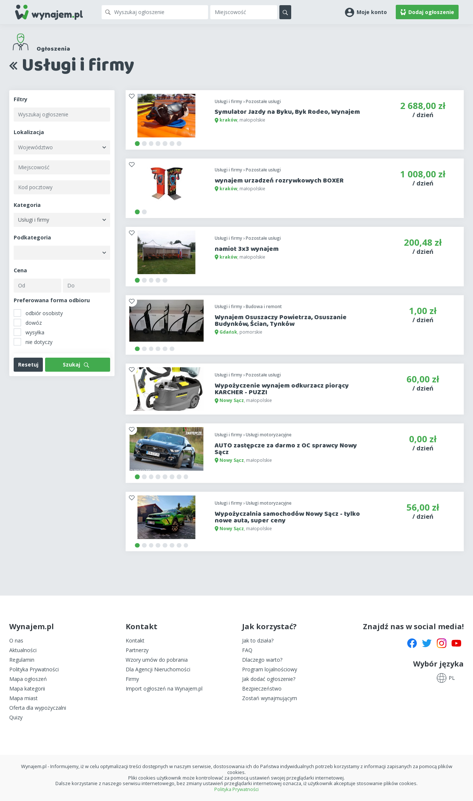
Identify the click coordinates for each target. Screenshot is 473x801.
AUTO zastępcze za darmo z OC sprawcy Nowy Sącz (286, 449)
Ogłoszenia (53, 49)
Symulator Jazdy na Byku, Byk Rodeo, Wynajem (287, 112)
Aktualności (23, 650)
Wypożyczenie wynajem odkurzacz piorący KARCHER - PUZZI (282, 389)
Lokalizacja (29, 132)
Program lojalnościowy (269, 669)
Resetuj (28, 364)
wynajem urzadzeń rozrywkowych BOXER (279, 181)
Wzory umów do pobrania (157, 659)
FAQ (247, 650)
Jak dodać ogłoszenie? (268, 678)
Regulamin (21, 659)
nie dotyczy (33, 341)
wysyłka (29, 332)
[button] (366, 12)
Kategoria (27, 204)
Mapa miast (23, 698)
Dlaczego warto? (262, 659)
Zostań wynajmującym (269, 698)
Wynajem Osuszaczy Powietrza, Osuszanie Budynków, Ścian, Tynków (281, 320)
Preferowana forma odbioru (52, 300)
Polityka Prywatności (34, 669)
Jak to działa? (257, 640)
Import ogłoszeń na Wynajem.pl (164, 688)
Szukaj (76, 364)
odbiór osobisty (38, 313)
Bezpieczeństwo (262, 688)
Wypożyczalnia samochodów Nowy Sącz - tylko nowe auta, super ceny (287, 517)
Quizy (16, 717)
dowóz (28, 322)
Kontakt (135, 640)
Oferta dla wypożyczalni (37, 707)
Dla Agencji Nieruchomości (158, 669)
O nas (16, 640)
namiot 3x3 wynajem (247, 249)
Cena (20, 270)
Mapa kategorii (27, 688)
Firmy (132, 678)
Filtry (20, 99)
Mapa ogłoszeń (28, 678)
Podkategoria (32, 237)
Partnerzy (137, 650)
